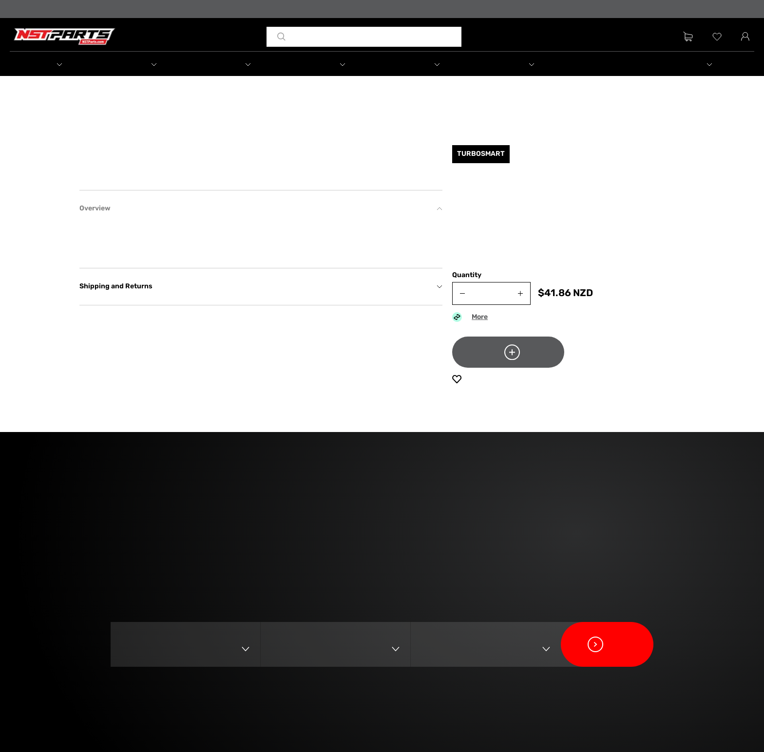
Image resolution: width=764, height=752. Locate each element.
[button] (69, 65)
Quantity (466, 284)
